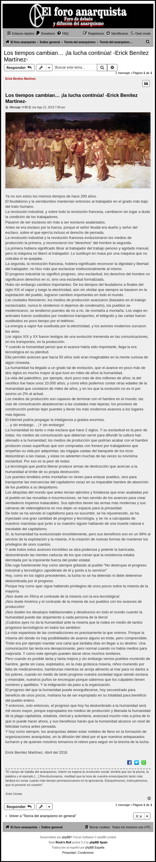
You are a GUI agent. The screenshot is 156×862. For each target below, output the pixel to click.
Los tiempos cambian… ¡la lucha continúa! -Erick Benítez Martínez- (76, 56)
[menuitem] (45, 33)
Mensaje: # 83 (16, 107)
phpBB (66, 837)
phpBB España (94, 847)
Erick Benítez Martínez (20, 78)
